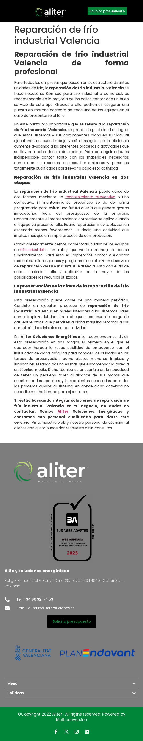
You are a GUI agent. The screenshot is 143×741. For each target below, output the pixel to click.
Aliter (63, 411)
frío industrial (32, 249)
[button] (71, 683)
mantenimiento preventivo (90, 197)
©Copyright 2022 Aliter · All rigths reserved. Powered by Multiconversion (71, 716)
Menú (12, 683)
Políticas (15, 693)
